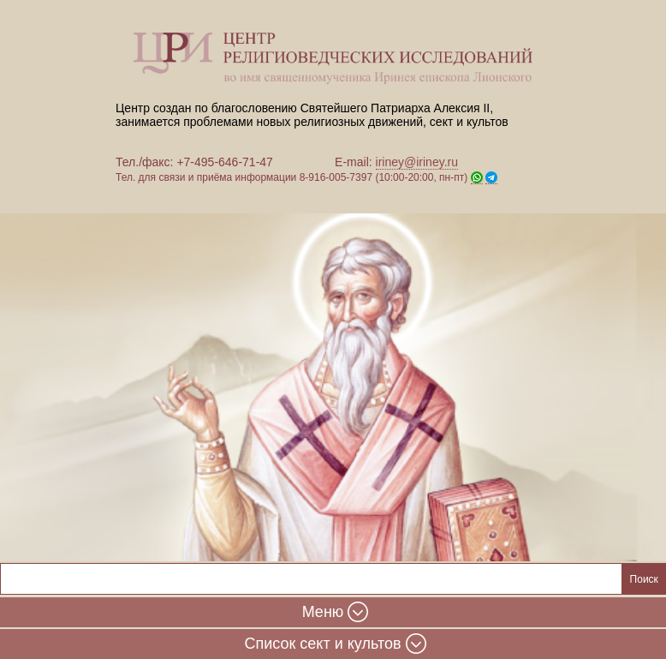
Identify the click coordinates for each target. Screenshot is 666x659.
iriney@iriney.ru (417, 162)
